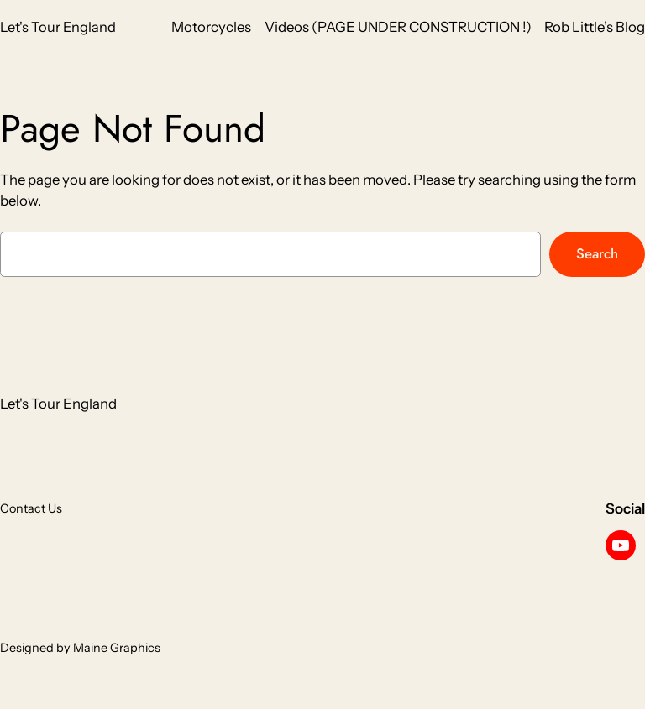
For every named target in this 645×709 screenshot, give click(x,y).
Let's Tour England (58, 26)
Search (597, 253)
